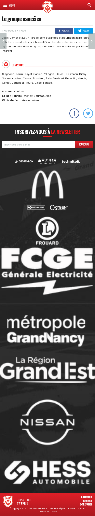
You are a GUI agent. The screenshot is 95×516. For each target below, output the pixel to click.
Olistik (54, 511)
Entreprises (86, 504)
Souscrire (84, 144)
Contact (81, 508)
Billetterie (86, 497)
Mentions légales (57, 508)
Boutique (87, 501)
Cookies (71, 508)
